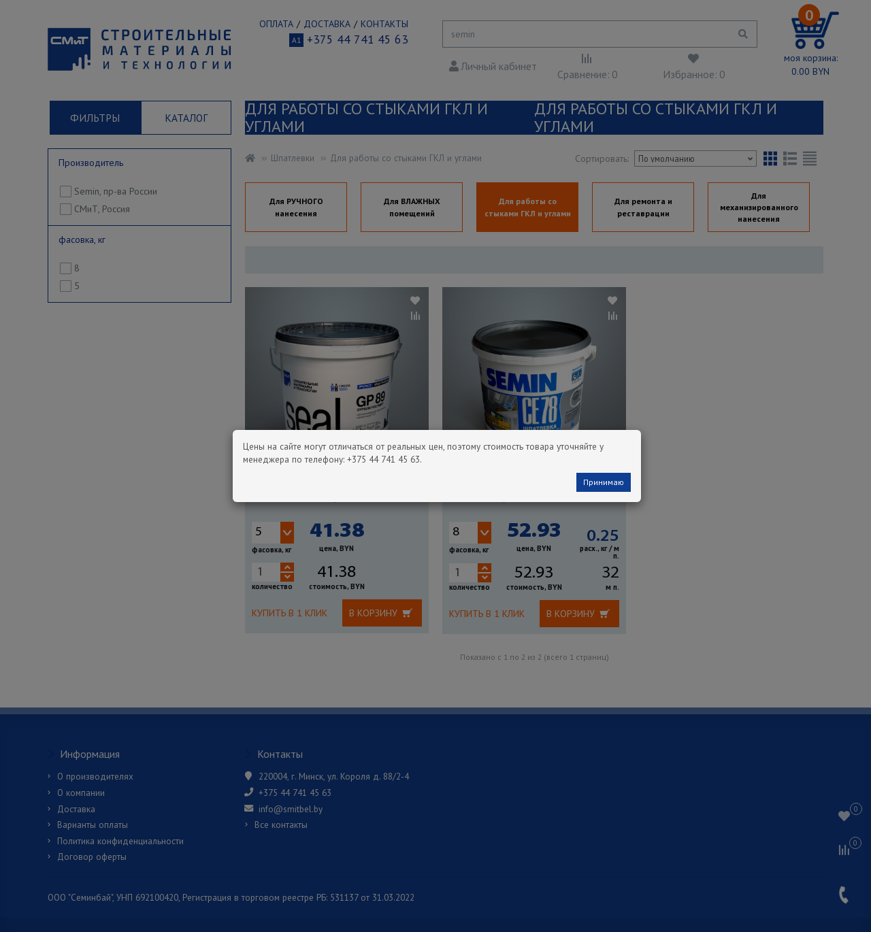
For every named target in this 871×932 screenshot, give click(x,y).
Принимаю (603, 482)
